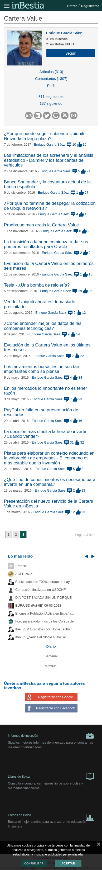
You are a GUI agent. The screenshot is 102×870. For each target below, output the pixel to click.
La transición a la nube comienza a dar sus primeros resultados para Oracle (46, 244)
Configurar (33, 863)
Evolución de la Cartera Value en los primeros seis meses (49, 266)
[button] (68, 53)
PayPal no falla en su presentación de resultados (41, 412)
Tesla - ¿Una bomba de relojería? (37, 285)
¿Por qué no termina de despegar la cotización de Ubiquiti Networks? (50, 206)
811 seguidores (51, 96)
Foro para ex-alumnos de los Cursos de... (45, 621)
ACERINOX (24, 574)
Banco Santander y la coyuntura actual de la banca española (47, 184)
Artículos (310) (51, 72)
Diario (51, 646)
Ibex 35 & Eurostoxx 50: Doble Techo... (44, 629)
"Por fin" (21, 566)
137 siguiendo (51, 103)
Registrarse (90, 6)
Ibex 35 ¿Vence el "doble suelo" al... (41, 637)
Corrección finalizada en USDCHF (40, 590)
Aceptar (68, 863)
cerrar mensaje (98, 845)
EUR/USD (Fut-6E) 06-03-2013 (38, 605)
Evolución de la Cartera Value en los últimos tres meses (47, 347)
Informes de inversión (51, 736)
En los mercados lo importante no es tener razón (45, 391)
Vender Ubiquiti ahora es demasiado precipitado (39, 304)
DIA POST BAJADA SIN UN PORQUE (43, 598)
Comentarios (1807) (51, 79)
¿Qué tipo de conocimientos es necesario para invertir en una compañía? (49, 482)
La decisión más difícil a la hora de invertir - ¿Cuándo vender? (46, 434)
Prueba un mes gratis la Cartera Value (41, 224)
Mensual (51, 666)
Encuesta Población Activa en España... (44, 613)
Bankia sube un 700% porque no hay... (43, 582)
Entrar (72, 6)
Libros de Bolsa (51, 776)
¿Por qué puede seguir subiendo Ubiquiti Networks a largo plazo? (44, 136)
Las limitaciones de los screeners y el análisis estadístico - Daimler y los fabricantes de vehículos (48, 160)
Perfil (51, 86)
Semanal (51, 656)
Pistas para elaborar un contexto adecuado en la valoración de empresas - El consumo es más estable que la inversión (49, 458)
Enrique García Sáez (64, 33)
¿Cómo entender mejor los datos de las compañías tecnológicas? (42, 326)
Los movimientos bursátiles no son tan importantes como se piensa (41, 369)
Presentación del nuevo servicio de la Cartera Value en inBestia (48, 503)
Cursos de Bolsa (51, 816)
